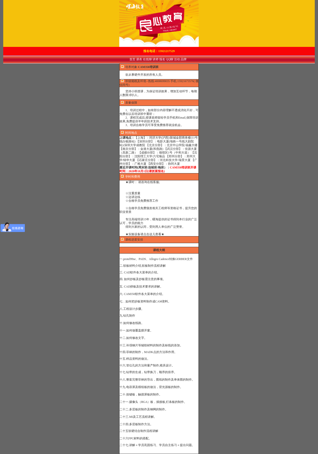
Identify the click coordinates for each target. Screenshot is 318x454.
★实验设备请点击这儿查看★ (141, 234)
